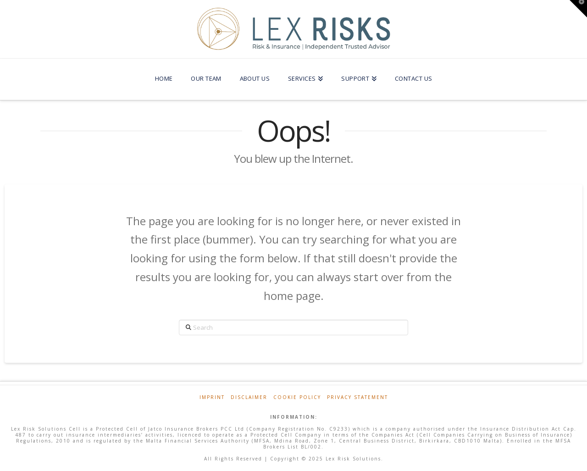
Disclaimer (249, 397)
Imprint (212, 397)
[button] (578, 8)
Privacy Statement (357, 397)
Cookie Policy (297, 397)
